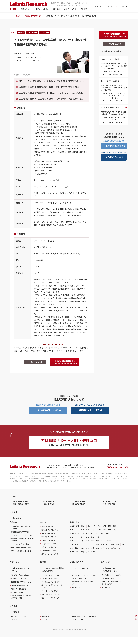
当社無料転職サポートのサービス (21, 569)
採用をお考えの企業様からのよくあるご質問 (111, 583)
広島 (82, 544)
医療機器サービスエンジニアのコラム (82, 583)
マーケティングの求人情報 (20, 544)
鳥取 (97, 544)
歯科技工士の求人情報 (48, 547)
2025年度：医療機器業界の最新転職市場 (53, 569)
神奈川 (88, 530)
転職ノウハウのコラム (79, 587)
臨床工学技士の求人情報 (49, 530)
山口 (92, 544)
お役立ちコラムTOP (80, 568)
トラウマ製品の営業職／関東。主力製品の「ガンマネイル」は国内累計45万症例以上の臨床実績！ (114, 66)
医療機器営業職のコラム (80, 578)
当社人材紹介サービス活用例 (111, 575)
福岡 (82, 548)
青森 (88, 526)
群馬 (114, 530)
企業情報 (15, 612)
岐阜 (87, 537)
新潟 (92, 533)
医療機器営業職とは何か (49, 578)
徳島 (107, 544)
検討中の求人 (111, 6)
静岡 (92, 537)
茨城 (104, 530)
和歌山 (108, 541)
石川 (102, 533)
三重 (97, 537)
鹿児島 (113, 548)
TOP (11, 16)
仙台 (87, 552)
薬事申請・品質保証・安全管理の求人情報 (22, 539)
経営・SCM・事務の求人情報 (21, 551)
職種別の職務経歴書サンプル (21, 582)
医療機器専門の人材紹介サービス (110, 569)
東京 (82, 530)
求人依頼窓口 (106, 587)
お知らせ (44, 620)
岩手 (94, 526)
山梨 (82, 533)
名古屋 (93, 552)
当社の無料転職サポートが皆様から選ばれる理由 (22, 502)
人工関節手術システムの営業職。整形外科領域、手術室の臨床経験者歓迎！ (113, 113)
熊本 (97, 548)
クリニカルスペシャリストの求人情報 (21, 527)
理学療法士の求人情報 (48, 540)
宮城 (99, 526)
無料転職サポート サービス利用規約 (84, 616)
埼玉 (94, 530)
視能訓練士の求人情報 (48, 544)
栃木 (109, 530)
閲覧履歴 (124, 6)
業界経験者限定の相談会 (115, 157)
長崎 (92, 548)
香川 (112, 544)
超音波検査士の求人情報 (49, 554)
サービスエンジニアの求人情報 (21, 535)
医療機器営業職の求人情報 (33, 16)
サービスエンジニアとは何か (51, 582)
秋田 (104, 526)
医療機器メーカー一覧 (18, 578)
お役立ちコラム (70, 9)
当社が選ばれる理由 (41, 9)
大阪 (82, 541)
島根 (102, 544)
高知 (122, 544)
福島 (114, 526)
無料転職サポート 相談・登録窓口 (110, 502)
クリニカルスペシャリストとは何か (53, 575)
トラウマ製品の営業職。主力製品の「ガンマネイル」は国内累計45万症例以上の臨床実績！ (114, 87)
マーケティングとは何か (49, 591)
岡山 (87, 544)
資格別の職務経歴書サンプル (21, 585)
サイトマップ (106, 616)
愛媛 (117, 544)
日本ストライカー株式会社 (110, 59)
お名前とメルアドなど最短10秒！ (66, 361)
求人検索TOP (17, 518)
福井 (107, 533)
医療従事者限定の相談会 (115, 145)
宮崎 (107, 548)
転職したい (25, 9)
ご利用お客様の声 (17, 592)
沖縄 (119, 548)
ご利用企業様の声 (108, 578)
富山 (97, 533)
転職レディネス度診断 (18, 589)
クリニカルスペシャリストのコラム (84, 575)
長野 (87, 533)
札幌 (82, 552)
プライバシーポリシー (79, 620)
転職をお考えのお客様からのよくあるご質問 (21, 596)
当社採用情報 (45, 616)
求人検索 (13, 9)
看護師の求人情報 (47, 526)
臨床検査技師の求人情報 (49, 537)
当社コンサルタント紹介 (19, 616)
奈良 (102, 541)
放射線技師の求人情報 (48, 533)
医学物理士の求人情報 (48, 550)
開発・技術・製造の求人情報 (21, 547)
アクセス (14, 620)
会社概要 (83, 9)
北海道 (83, 526)
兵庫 (87, 541)
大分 (102, 548)
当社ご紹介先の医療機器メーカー (22, 575)
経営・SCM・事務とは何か (50, 598)
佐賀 (87, 548)
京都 (92, 541)
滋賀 (97, 541)
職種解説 (56, 9)
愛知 (82, 537)
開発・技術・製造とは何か (50, 594)
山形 (109, 526)
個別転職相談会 (48, 502)
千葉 (99, 530)
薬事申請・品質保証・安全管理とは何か (52, 586)
